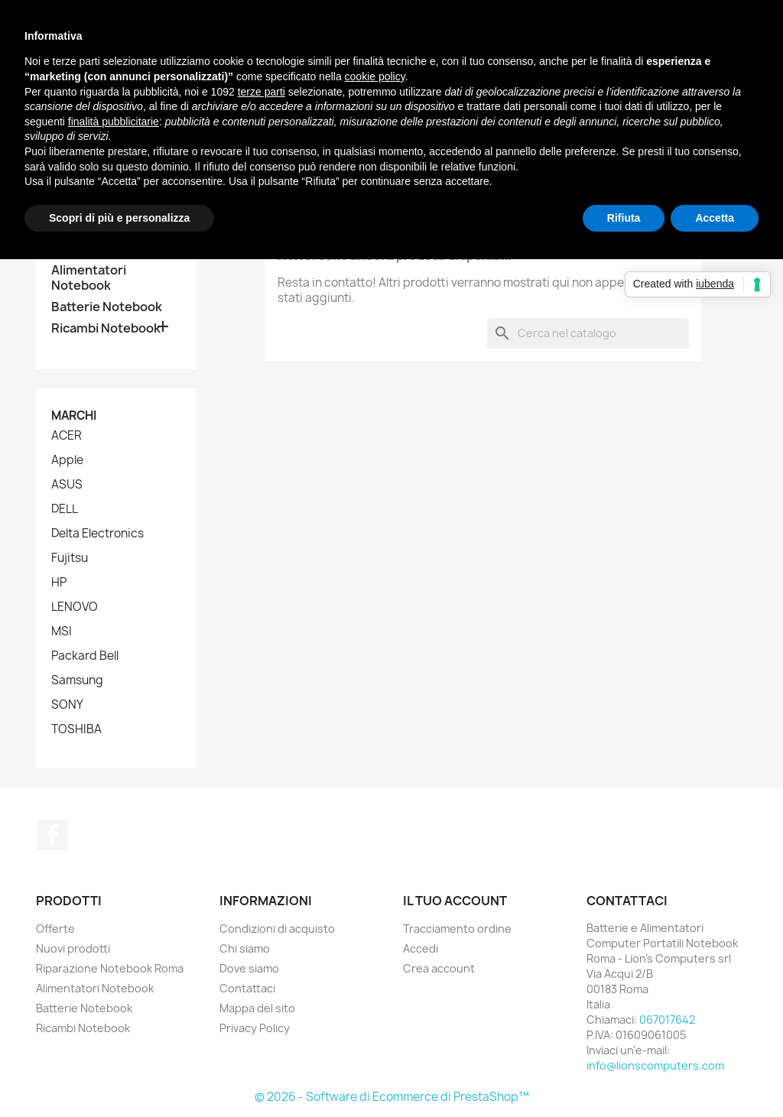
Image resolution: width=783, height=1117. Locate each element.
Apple (67, 460)
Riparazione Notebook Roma (110, 968)
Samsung (77, 680)
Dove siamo (249, 968)
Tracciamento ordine (457, 928)
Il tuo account (455, 900)
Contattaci (247, 988)
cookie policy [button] (375, 76)
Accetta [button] (714, 218)
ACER (66, 435)
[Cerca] (588, 333)
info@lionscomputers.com (655, 1065)
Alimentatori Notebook (88, 278)
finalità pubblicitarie (113, 121)
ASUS (67, 484)
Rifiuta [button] (624, 218)
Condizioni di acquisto (277, 928)
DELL (64, 509)
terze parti (261, 92)
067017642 (667, 1019)
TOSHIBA (76, 729)
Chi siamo (244, 948)
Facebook (52, 835)
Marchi (73, 416)
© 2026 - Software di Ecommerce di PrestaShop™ (392, 1097)
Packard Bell (85, 656)
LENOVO (74, 607)
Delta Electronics (97, 533)
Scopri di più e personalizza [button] (119, 218)
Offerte (55, 928)
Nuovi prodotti (73, 948)
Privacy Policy (254, 1028)
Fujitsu (69, 558)
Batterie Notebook (106, 307)
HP (59, 582)
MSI (61, 631)
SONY (67, 705)
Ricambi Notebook (106, 328)
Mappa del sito (257, 1008)
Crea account (439, 968)
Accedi (420, 948)
